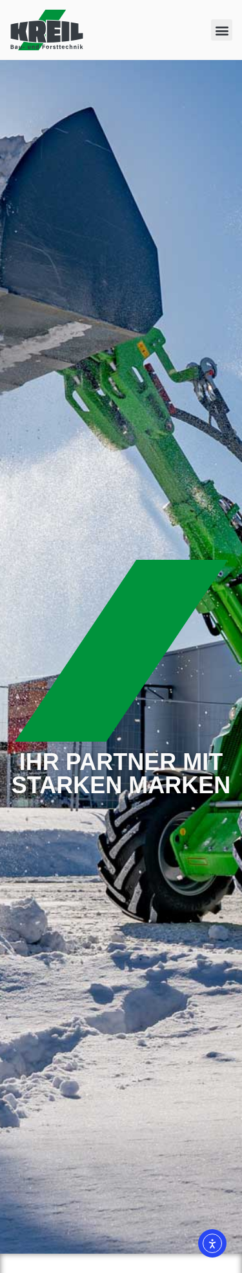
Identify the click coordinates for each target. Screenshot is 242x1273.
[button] (221, 30)
